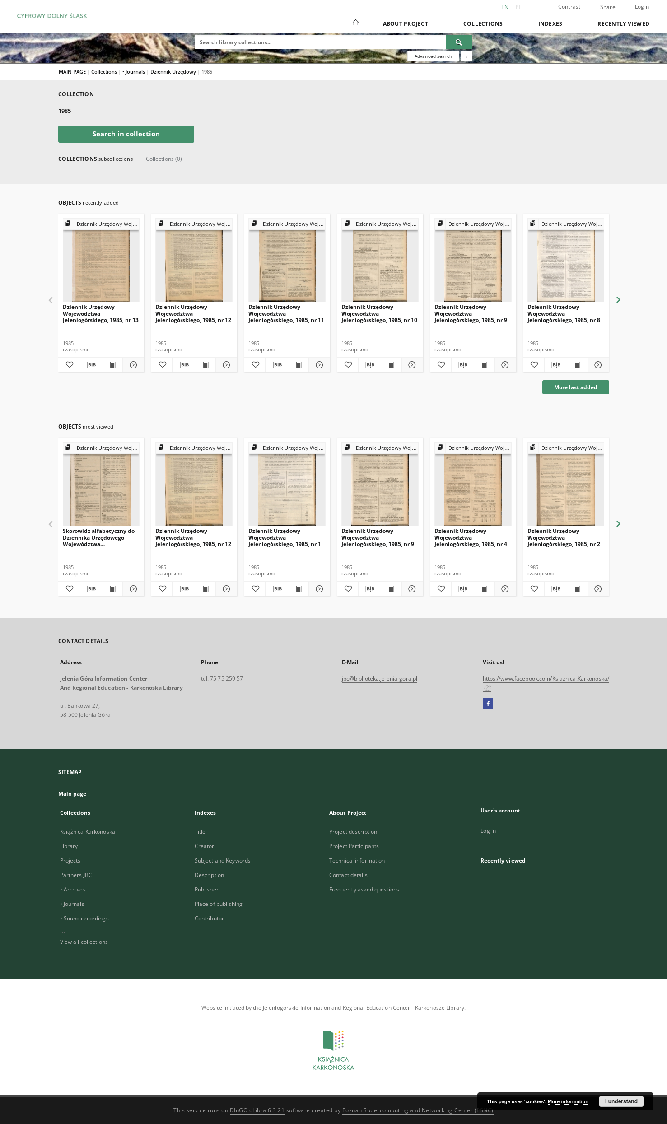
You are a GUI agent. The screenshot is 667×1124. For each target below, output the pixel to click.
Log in (488, 831)
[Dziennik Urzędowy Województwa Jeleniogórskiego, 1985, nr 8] (566, 260)
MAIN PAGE (72, 71)
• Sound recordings (84, 918)
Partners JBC (76, 875)
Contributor (209, 918)
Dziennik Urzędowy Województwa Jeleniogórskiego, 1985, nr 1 (284, 537)
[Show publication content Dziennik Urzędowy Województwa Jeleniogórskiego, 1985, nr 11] (297, 365)
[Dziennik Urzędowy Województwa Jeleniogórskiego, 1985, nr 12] (194, 260)
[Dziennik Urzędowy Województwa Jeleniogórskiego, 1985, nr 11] (287, 260)
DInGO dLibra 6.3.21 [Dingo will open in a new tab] (257, 1110)
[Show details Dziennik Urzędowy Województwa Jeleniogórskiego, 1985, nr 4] (504, 589)
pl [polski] (518, 7)
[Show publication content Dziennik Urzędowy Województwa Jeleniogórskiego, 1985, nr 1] (297, 589)
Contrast (569, 6)
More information (568, 1101)
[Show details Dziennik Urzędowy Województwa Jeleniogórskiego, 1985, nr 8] (597, 365)
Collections (483, 24)
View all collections (84, 942)
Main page (72, 794)
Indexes (550, 24)
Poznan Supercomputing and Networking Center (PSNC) (418, 1110)
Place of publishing (219, 904)
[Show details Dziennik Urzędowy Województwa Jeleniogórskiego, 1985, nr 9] (504, 365)
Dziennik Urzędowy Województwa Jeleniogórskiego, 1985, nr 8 (563, 313)
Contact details (348, 875)
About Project (405, 24)
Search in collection (126, 134)
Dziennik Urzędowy (173, 71)
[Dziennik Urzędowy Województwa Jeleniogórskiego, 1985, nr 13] (101, 260)
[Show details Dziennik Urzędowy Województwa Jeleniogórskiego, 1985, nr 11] (318, 365)
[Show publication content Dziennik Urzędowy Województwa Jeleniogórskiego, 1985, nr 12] (204, 365)
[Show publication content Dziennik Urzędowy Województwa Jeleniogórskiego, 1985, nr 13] (111, 365)
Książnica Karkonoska (87, 831)
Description (209, 875)
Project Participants (354, 846)
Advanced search (433, 56)
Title (200, 831)
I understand (621, 1101)
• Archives (73, 889)
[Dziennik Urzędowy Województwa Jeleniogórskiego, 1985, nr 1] (287, 484)
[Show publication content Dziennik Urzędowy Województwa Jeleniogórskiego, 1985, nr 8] (577, 365)
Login (642, 6)
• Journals (134, 71)
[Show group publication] (101, 224)
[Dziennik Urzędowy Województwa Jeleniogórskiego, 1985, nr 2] (566, 484)
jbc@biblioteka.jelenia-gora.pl (380, 678)
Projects (70, 860)
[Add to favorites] (68, 365)
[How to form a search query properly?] (466, 56)
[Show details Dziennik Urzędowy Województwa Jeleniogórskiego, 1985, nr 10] (411, 365)
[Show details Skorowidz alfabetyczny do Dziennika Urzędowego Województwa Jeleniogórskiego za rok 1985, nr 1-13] (132, 589)
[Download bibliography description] (90, 365)
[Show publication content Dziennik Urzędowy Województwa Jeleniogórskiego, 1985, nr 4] (483, 589)
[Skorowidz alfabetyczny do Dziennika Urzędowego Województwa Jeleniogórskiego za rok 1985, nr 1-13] (101, 484)
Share (608, 7)
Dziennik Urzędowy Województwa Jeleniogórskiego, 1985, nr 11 (286, 313)
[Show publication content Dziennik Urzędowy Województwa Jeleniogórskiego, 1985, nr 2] (577, 589)
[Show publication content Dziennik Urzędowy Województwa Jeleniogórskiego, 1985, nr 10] (390, 365)
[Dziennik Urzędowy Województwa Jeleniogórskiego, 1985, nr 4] (473, 484)
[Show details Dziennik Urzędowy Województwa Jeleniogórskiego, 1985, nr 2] (597, 589)
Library (69, 846)
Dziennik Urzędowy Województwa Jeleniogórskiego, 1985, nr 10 (379, 313)
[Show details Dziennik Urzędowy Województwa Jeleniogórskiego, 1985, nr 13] (132, 365)
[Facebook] (488, 704)
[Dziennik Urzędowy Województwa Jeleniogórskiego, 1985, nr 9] (473, 260)
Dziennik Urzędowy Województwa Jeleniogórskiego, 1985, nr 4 (470, 537)
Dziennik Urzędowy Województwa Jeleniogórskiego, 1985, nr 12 (193, 313)
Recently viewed (623, 24)
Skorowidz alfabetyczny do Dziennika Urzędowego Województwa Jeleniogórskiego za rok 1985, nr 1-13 (101, 537)
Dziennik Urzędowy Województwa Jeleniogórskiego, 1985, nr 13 (101, 313)
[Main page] (355, 23)
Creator (205, 846)
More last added (575, 387)
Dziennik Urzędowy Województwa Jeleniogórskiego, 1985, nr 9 (470, 313)
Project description (353, 831)
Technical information (357, 860)
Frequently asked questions (364, 889)
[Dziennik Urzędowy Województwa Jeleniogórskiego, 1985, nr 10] (380, 260)
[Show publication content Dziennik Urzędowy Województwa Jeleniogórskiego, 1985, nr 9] (483, 365)
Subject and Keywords (223, 860)
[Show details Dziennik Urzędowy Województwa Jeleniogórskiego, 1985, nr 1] (318, 589)
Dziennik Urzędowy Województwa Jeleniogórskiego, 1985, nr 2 (563, 537)
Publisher (207, 889)
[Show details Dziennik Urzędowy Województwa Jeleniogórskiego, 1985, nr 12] (225, 365)
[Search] (459, 42)
